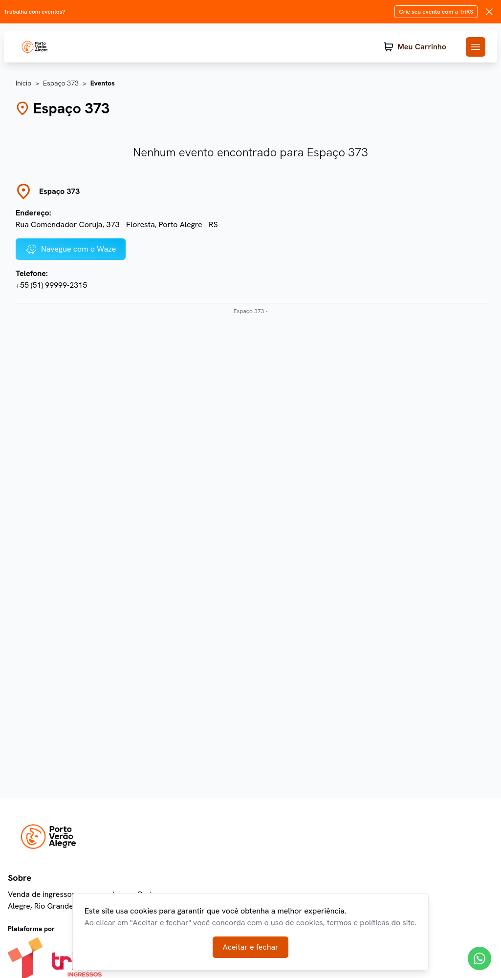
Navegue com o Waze (70, 249)
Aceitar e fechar (250, 947)
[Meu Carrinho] (415, 47)
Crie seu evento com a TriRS (436, 12)
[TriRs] (43, 47)
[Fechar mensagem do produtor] (489, 12)
